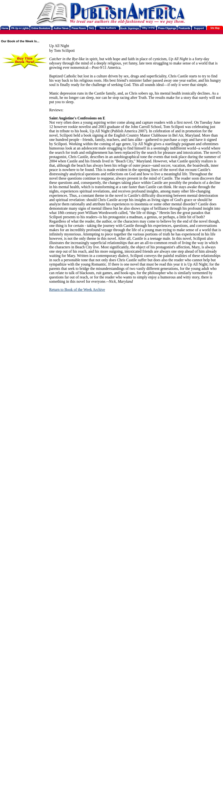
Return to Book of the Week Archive (77, 290)
